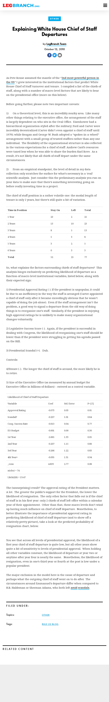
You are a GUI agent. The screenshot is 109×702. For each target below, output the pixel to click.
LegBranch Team (56, 44)
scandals (83, 587)
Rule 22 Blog (50, 624)
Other (54, 18)
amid (74, 587)
